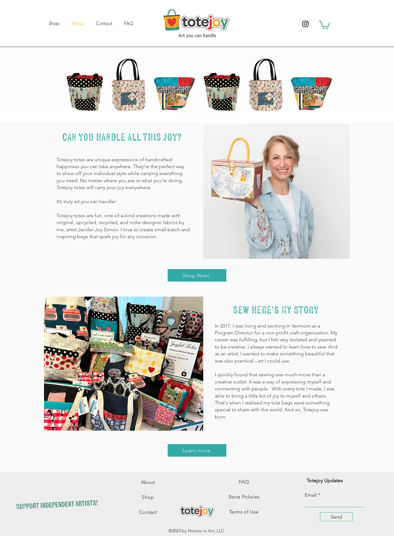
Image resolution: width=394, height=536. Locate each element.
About (148, 482)
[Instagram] (305, 24)
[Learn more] (197, 450)
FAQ (244, 482)
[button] (324, 24)
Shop (148, 497)
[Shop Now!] (197, 275)
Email (311, 495)
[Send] (336, 516)
